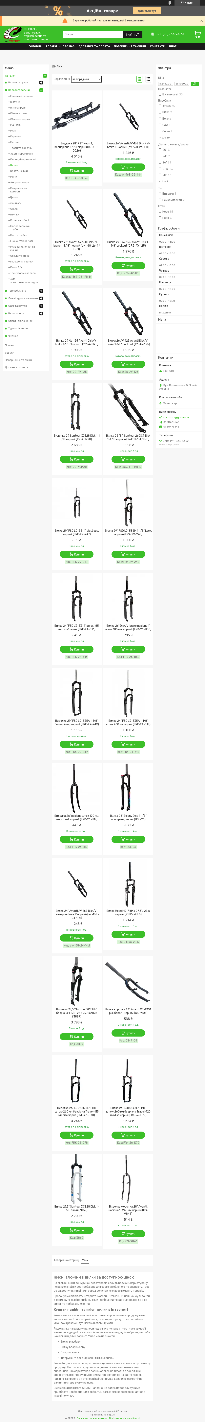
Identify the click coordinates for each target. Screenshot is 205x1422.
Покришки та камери (18, 190)
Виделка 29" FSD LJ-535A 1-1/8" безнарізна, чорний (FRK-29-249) (77, 722)
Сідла (14, 208)
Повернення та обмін (130, 46)
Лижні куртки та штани (23, 298)
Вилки (14, 165)
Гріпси (14, 197)
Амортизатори (19, 182)
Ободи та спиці (20, 255)
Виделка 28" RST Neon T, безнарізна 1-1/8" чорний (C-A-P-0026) (76, 147)
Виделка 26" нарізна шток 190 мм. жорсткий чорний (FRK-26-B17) (76, 817)
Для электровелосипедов (24, 280)
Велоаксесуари (18, 82)
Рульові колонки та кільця (22, 248)
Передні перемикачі (23, 159)
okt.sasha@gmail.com (176, 417)
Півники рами (18, 113)
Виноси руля (18, 107)
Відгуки (9, 352)
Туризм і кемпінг (18, 328)
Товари (51, 46)
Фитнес (13, 335)
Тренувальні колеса (23, 273)
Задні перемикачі (21, 153)
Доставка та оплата (94, 46)
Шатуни (15, 101)
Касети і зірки (19, 170)
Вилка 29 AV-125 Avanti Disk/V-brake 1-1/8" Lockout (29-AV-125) (76, 342)
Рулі (13, 130)
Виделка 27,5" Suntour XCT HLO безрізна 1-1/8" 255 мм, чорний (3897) (76, 1013)
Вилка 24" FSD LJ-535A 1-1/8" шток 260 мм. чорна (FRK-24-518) (128, 722)
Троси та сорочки (21, 147)
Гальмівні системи (21, 96)
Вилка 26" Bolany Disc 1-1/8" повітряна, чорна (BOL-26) (128, 817)
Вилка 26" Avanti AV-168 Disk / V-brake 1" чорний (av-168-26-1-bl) (128, 145)
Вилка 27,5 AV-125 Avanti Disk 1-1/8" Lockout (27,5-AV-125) (128, 243)
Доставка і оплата (16, 367)
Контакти (157, 46)
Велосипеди (16, 313)
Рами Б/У (16, 267)
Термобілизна (17, 290)
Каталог (10, 75)
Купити (79, 171)
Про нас (68, 46)
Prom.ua (122, 1411)
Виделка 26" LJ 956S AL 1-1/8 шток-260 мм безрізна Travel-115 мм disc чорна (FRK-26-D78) (77, 1111)
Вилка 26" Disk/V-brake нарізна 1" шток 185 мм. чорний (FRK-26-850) (128, 627)
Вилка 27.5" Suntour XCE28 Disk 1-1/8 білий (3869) (76, 1208)
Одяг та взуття (17, 305)
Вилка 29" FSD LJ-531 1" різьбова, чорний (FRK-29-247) (77, 532)
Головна (35, 46)
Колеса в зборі (19, 220)
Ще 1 (165, 181)
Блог (172, 46)
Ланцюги (15, 203)
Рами (13, 176)
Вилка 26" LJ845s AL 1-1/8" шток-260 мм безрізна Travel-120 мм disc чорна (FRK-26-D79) (128, 1111)
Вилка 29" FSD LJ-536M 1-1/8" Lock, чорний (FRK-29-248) (128, 532)
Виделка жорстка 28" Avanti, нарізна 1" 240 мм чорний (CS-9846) (128, 1210)
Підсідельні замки (21, 261)
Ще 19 (166, 137)
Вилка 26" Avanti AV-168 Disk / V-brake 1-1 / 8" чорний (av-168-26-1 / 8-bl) (76, 245)
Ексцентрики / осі (21, 240)
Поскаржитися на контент (92, 1418)
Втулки (14, 214)
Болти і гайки (18, 235)
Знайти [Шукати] (131, 34)
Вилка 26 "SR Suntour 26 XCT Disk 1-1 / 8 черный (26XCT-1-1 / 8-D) (128, 437)
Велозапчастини (19, 89)
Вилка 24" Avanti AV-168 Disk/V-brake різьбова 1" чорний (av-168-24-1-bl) (77, 914)
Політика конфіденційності (124, 1418)
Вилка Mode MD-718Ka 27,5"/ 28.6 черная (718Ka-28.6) (128, 912)
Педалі (14, 142)
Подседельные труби (20, 228)
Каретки (15, 136)
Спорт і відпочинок (20, 320)
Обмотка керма (20, 119)
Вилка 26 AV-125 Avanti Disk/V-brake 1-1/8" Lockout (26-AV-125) (128, 342)
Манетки (15, 124)
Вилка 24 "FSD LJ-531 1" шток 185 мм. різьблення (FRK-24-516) (76, 627)
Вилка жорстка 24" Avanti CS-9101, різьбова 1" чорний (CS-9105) (128, 1011)
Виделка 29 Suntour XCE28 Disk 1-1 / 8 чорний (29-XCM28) (77, 437)
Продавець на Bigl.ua (103, 1414)
